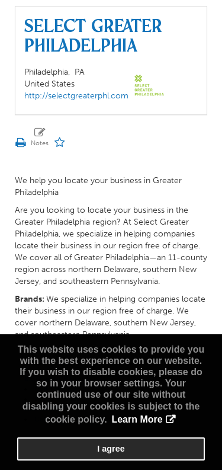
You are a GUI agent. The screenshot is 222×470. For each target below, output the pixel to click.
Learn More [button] (136, 419)
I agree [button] (110, 448)
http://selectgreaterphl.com (76, 96)
